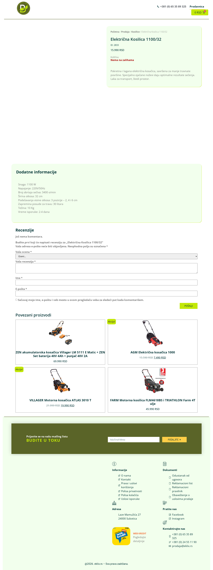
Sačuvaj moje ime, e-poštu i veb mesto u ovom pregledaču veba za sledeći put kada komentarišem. (81, 300)
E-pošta (21, 289)
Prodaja (125, 31)
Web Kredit (139, 533)
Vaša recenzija (25, 261)
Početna (115, 31)
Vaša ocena (23, 252)
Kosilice (135, 31)
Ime (18, 278)
